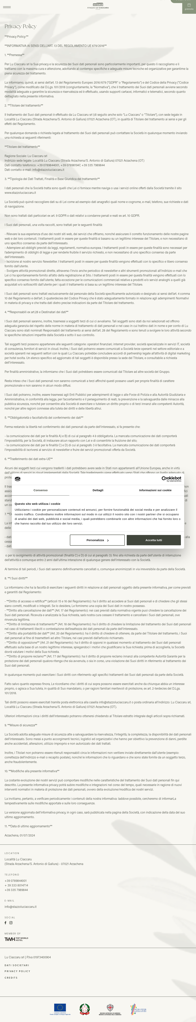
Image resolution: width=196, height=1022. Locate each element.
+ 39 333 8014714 (16, 885)
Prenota (189, 6)
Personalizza (98, 540)
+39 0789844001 (16, 881)
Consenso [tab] (40, 490)
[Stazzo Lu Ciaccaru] (98, 7)
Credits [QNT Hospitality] (11, 977)
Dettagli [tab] (98, 490)
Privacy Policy (17, 971)
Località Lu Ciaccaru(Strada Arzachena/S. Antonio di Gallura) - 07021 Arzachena (44, 861)
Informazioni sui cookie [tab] (155, 490)
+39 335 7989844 (16, 890)
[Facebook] (5, 923)
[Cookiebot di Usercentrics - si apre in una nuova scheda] (164, 479)
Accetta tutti (153, 540)
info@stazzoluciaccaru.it (21, 907)
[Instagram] (10, 923)
